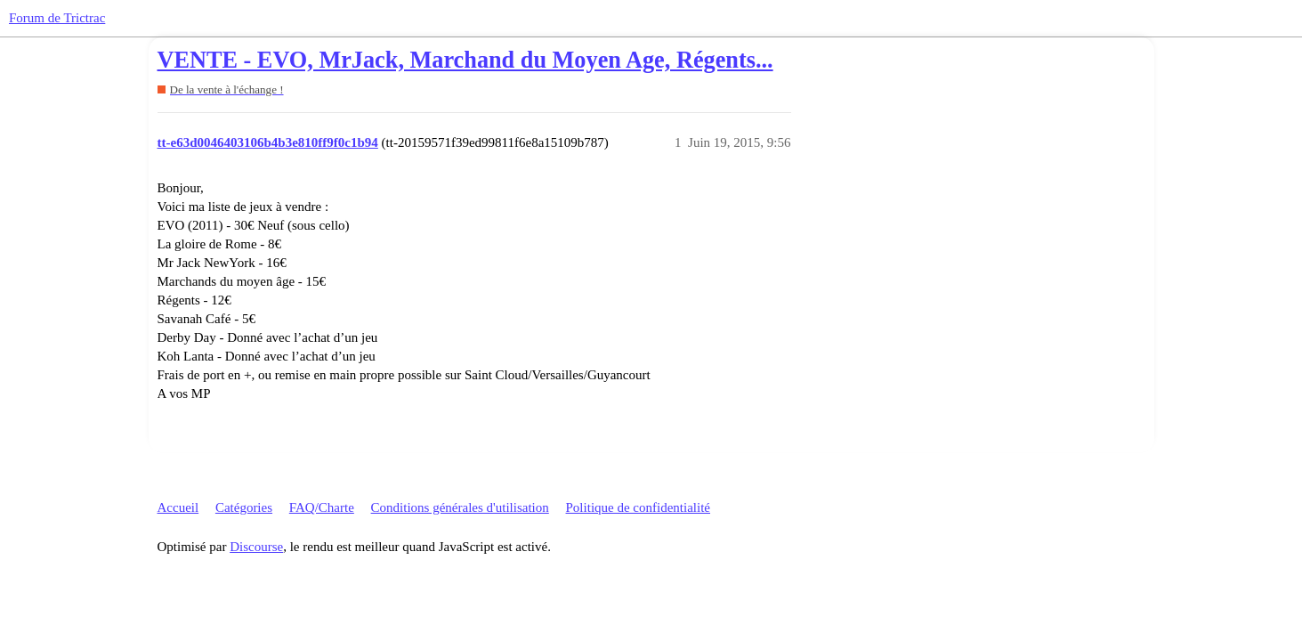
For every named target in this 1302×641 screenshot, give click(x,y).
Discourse (256, 547)
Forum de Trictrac (57, 18)
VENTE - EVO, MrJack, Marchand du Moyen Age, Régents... (465, 60)
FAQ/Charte (321, 507)
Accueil (178, 507)
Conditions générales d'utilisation (460, 507)
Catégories (243, 507)
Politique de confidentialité (638, 507)
